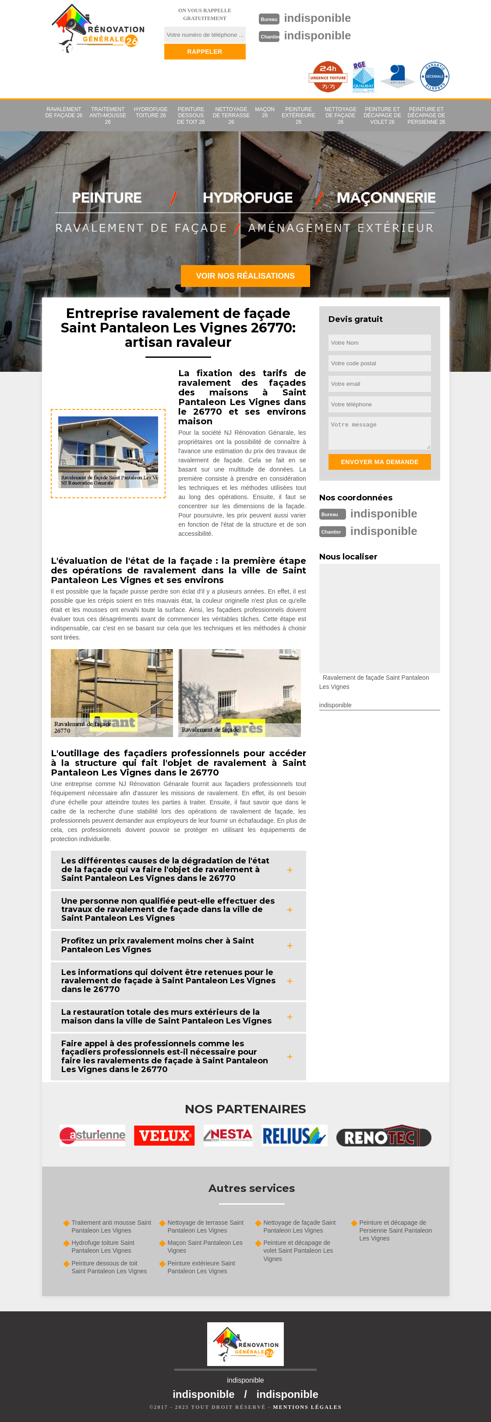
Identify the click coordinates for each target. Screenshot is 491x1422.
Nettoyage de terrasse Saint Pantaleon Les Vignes (206, 1226)
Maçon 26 (265, 112)
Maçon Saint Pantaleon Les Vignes (205, 1246)
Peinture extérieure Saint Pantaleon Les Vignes (201, 1267)
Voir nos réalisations (245, 276)
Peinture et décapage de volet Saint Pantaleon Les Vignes (298, 1250)
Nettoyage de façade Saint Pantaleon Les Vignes (300, 1226)
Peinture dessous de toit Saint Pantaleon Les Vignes (109, 1267)
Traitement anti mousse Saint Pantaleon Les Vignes (112, 1226)
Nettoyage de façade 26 (341, 115)
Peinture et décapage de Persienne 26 (426, 115)
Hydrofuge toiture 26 (151, 112)
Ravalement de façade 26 (64, 112)
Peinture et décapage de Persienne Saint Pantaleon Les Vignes (396, 1230)
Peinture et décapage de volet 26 (382, 115)
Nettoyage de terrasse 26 (231, 115)
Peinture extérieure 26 (298, 115)
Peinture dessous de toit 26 (191, 115)
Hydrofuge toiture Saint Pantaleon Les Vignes (103, 1246)
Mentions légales (307, 1407)
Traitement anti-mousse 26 (108, 115)
